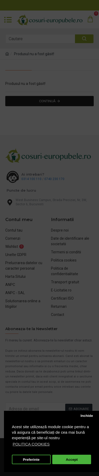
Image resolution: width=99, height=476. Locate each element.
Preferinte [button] (31, 460)
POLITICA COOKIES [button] (31, 444)
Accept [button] (72, 460)
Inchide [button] (87, 416)
